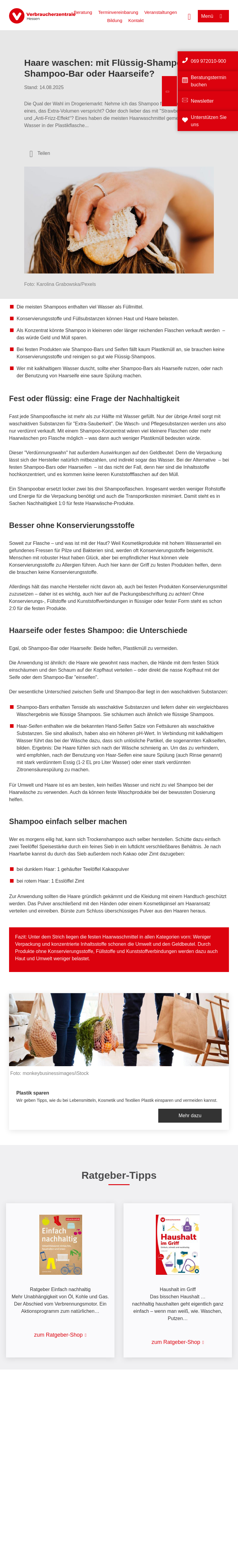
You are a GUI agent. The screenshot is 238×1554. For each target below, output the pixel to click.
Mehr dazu (189, 1115)
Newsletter (202, 101)
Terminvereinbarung (118, 12)
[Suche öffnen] (189, 16)
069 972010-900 (208, 61)
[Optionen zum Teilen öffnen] (40, 153)
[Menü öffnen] (213, 16)
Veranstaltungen (160, 12)
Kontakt (136, 20)
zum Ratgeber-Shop (58, 1335)
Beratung (83, 12)
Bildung (114, 20)
